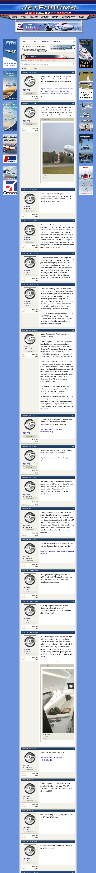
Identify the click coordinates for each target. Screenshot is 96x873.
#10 (73, 477)
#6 (73, 285)
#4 (73, 221)
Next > (36, 68)
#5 (73, 254)
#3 (73, 190)
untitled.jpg (46, 176)
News (14, 17)
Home (23, 17)
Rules (81, 17)
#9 (73, 446)
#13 (73, 571)
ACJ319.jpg (46, 734)
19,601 (36, 99)
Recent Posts (68, 17)
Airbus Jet (32, 60)
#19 (73, 842)
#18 (73, 811)
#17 (73, 779)
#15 (73, 633)
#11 (73, 508)
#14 (73, 602)
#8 (73, 415)
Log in (71, 2)
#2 (73, 103)
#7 (73, 330)
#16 (73, 748)
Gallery (34, 17)
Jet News (45, 60)
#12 (73, 539)
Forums (44, 17)
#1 (73, 72)
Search (55, 17)
